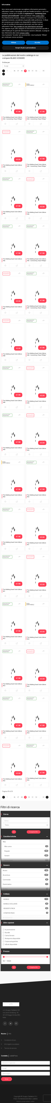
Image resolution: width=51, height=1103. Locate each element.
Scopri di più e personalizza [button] (25, 48)
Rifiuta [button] (13, 42)
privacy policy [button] (24, 33)
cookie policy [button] (40, 16)
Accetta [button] (37, 42)
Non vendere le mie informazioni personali (28, 26)
